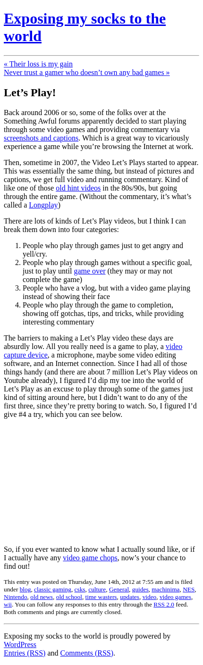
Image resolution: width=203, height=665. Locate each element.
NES (189, 589)
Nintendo (15, 596)
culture (97, 589)
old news (41, 596)
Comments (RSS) (86, 653)
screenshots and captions (41, 138)
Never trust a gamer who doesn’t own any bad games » (87, 72)
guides (140, 589)
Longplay (43, 205)
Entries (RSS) (24, 653)
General (119, 589)
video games (175, 596)
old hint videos (78, 188)
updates (129, 596)
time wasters (101, 596)
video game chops (90, 558)
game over (89, 271)
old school (69, 596)
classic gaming (52, 589)
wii (8, 604)
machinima (165, 589)
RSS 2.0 (163, 604)
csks (80, 589)
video (150, 596)
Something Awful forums (42, 121)
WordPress (20, 644)
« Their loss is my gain (38, 64)
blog (25, 589)
